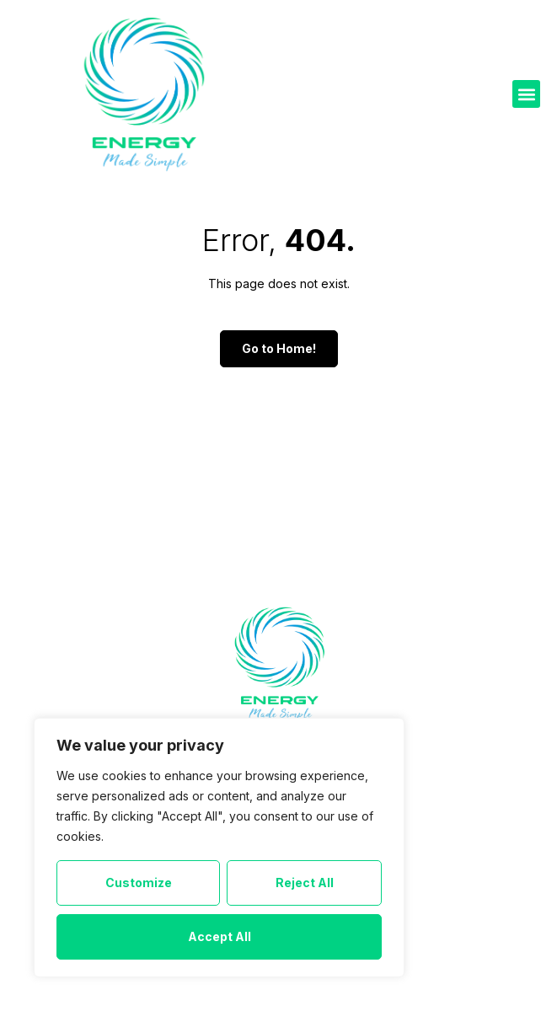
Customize (138, 882)
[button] (526, 94)
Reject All (305, 882)
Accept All (219, 936)
